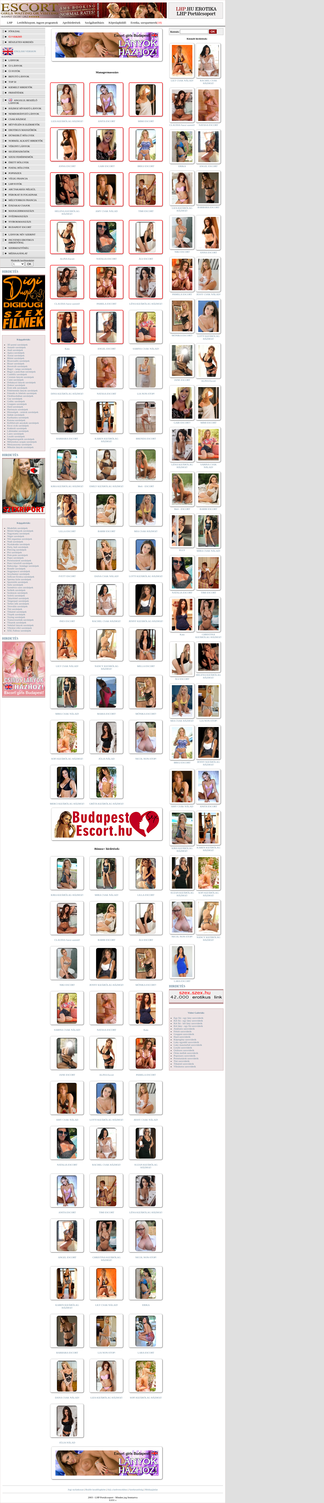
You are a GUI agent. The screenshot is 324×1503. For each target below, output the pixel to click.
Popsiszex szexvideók (184, 1055)
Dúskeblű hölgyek (21, 135)
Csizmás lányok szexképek (20, 377)
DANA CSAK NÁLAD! (106, 576)
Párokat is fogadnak (23, 194)
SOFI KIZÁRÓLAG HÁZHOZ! (67, 758)
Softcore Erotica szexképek (20, 576)
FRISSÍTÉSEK (16, 92)
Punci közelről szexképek (19, 563)
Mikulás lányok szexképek (20, 447)
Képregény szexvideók (185, 1039)
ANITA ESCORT (106, 121)
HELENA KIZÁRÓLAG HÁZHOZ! (67, 212)
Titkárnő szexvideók (184, 1063)
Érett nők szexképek (17, 387)
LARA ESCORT (146, 1352)
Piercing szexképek (16, 549)
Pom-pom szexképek (17, 555)
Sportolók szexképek (17, 582)
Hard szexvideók (182, 1036)
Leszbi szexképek (16, 436)
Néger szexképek (15, 536)
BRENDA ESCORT (146, 438)
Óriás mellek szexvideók (186, 1053)
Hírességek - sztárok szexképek (22, 412)
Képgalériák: (24, 339)
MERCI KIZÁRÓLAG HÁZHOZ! (67, 803)
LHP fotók (15, 184)
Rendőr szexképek (16, 568)
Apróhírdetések (71, 22)
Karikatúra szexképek (18, 417)
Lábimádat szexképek (18, 431)
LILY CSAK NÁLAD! (67, 666)
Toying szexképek (16, 617)
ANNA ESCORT (67, 166)
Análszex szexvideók (184, 1028)
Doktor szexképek (16, 385)
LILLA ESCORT (67, 531)
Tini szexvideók (181, 1061)
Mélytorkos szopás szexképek (22, 441)
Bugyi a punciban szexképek (21, 371)
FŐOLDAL (14, 31)
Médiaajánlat (151, 1489)
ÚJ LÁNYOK (15, 65)
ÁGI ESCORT (146, 258)
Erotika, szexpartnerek (144, 22)
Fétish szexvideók (182, 1031)
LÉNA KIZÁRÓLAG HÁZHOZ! (145, 303)
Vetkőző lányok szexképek (20, 625)
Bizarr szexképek (15, 363)
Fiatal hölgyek (19, 167)
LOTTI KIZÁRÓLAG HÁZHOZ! (146, 576)
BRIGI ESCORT (145, 166)
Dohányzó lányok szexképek (21, 382)
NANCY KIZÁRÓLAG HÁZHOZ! (107, 667)
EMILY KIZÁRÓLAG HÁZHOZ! (107, 486)
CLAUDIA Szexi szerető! (67, 303)
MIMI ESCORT (146, 121)
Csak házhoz (17, 119)
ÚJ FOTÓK (14, 71)
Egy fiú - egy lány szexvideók (188, 1018)
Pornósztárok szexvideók (186, 1058)
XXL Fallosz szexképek (19, 630)
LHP (10, 22)
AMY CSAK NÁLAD (106, 211)
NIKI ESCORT (67, 984)
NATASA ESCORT (106, 393)
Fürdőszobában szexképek (20, 396)
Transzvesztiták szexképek (20, 619)
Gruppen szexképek (17, 404)
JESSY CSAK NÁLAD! (146, 1119)
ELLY (182, 550)
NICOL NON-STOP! (146, 758)
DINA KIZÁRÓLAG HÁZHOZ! (67, 393)
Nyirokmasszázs (20, 221)
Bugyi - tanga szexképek (19, 369)
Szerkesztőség (136, 1489)
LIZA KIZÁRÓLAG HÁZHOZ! (67, 121)
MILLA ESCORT (146, 666)
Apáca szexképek (16, 352)
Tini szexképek (14, 609)
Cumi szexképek (15, 379)
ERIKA (146, 1305)
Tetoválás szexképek (17, 606)
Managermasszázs (21, 211)
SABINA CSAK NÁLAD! (146, 348)
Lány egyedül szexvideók (186, 1042)
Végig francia (18, 178)
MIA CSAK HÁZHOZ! (146, 531)
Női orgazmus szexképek (19, 538)
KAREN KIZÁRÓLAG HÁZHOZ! (106, 440)
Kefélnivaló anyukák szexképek (23, 422)
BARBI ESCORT (106, 531)
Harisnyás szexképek (17, 409)
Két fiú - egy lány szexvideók (188, 1020)
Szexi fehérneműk (21, 157)
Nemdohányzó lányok (24, 113)
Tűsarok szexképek (16, 622)
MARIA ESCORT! (106, 713)
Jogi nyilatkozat (75, 1489)
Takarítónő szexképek (18, 598)
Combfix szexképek (17, 374)
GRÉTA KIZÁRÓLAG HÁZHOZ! (106, 803)
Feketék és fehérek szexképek (22, 393)
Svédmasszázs (18, 216)
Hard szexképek (15, 406)
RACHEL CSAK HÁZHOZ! (106, 621)
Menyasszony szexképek (19, 444)
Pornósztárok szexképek (19, 560)
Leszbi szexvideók (183, 1047)
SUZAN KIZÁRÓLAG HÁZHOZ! (146, 1166)
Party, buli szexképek (17, 547)
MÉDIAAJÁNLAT (18, 253)
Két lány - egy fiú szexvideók (188, 1026)
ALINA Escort (67, 258)
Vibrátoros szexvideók (185, 1066)
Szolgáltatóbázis (94, 22)
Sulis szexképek (15, 584)
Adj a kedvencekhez (117, 1489)
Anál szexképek (15, 350)
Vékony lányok (19, 146)
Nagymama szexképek (18, 533)
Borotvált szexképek (17, 366)
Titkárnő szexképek (17, 611)
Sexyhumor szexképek (18, 574)
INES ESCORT (67, 621)
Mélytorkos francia (23, 200)
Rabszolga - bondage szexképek (23, 565)
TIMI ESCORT (145, 211)
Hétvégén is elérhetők (24, 124)
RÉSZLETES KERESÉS (21, 42)
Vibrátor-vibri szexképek (19, 628)
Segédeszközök (19, 151)
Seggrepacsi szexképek (18, 571)
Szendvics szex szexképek (20, 587)
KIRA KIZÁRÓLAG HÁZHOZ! (67, 486)
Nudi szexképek (15, 541)
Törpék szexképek (16, 614)
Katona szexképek (16, 420)
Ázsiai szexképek (16, 355)
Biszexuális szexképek (18, 360)
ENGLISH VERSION (25, 51)
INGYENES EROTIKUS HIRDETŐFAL (21, 241)
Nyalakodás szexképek (18, 544)
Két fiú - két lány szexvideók (188, 1023)
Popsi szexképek (15, 557)
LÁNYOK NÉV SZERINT (22, 234)
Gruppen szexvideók (184, 1034)
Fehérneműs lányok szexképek (22, 390)
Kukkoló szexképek (17, 428)
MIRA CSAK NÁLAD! (67, 713)
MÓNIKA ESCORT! (145, 713)
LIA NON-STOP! (146, 393)
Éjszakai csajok (19, 205)
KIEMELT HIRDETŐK (20, 87)
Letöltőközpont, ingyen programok (37, 22)
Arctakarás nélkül (22, 189)
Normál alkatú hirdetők (26, 140)
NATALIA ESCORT (106, 258)
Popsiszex (15, 173)
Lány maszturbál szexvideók (188, 1045)
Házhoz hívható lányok (25, 108)
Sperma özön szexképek (19, 579)
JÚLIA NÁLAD (107, 758)
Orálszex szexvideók (184, 1050)
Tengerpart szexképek (18, 601)
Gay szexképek (14, 398)
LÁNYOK (14, 60)
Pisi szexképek (14, 552)
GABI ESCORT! (106, 166)
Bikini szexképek (15, 358)
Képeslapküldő (117, 22)
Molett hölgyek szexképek (20, 530)
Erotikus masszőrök (23, 130)
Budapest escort (20, 227)
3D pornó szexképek (17, 344)
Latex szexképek (15, 433)
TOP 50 (12, 81)
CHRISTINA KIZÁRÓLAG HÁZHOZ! (106, 1258)
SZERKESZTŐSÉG (19, 248)
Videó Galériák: (196, 1012)
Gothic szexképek (16, 401)
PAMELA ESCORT (107, 303)
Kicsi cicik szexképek (18, 425)
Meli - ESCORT (146, 486)
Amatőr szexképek (16, 347)
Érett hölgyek (19, 162)
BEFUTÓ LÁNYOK (19, 76)
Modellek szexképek (17, 528)
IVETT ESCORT (67, 576)
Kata (67, 348)
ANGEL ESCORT (106, 348)
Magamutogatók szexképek (20, 439)
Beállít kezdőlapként (95, 1489)
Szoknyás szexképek (17, 592)
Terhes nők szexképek (18, 603)
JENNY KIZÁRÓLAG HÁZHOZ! (146, 621)
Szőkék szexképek (16, 590)
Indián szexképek (16, 414)
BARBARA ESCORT (67, 438)
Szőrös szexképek (16, 595)
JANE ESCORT (67, 1074)
